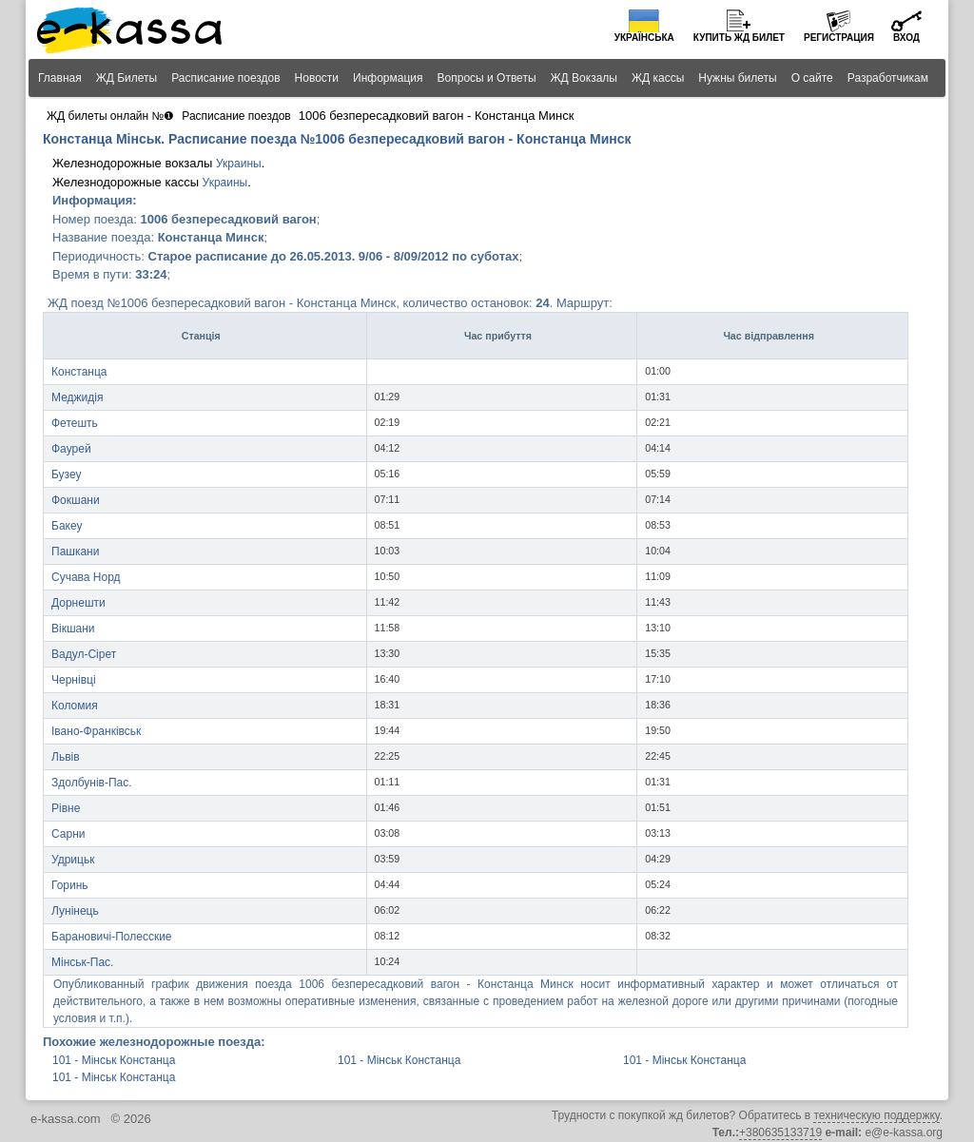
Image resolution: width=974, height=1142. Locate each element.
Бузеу (66, 474)
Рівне (65, 808)
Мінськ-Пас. (82, 962)
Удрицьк (72, 859)
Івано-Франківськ (96, 731)
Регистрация (839, 37)
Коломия (74, 705)
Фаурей (71, 448)
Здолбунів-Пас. (91, 782)
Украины (239, 163)
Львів (65, 757)
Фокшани (75, 500)
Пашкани (75, 551)
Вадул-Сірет (83, 654)
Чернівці (73, 680)
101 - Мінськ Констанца (113, 1060)
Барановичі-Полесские (111, 936)
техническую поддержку (876, 1115)
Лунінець (75, 911)
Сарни (68, 834)
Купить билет (739, 37)
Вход (906, 37)
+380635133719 (780, 1132)
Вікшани (73, 628)
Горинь (69, 885)
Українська (644, 37)
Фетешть (74, 423)
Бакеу (66, 525)
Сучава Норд (86, 577)
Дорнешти (78, 603)
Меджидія (77, 397)
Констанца (79, 371)
